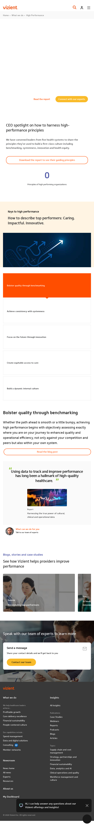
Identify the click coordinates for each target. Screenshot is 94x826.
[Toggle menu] (88, 7)
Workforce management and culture (64, 778)
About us (8, 788)
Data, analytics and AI (61, 768)
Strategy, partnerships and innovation (63, 758)
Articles (53, 738)
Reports (54, 725)
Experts (7, 776)
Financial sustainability (14, 720)
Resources (8, 781)
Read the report (42, 99)
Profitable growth (11, 712)
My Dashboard (11, 796)
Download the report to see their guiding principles (47, 160)
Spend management (13, 736)
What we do (17, 15)
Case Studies (56, 717)
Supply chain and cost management (60, 751)
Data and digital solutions (15, 740)
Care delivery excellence (15, 716)
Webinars (54, 721)
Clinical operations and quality (64, 772)
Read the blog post (47, 451)
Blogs (52, 734)
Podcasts (54, 729)
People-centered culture (15, 724)
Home (6, 15)
